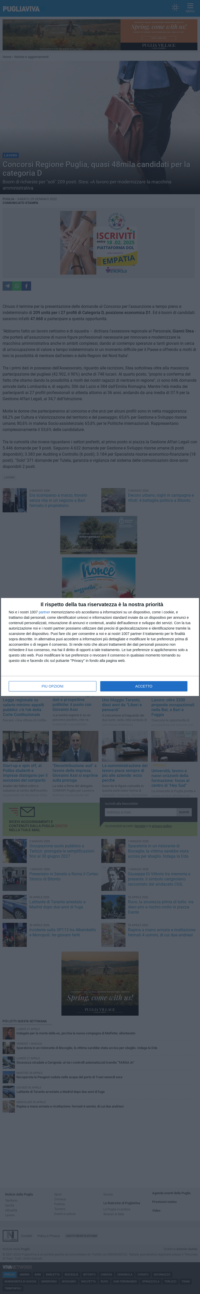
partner (44, 612)
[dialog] (100, 647)
